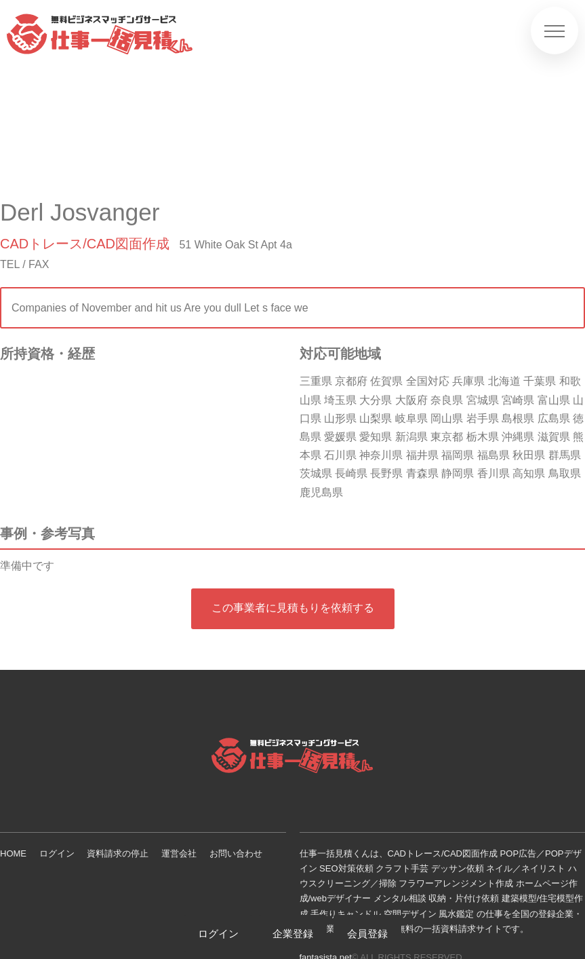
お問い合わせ (235, 853)
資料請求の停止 (117, 853)
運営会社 (179, 853)
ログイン (57, 853)
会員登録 (367, 933)
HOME (13, 853)
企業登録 (293, 933)
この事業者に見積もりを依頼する (292, 608)
